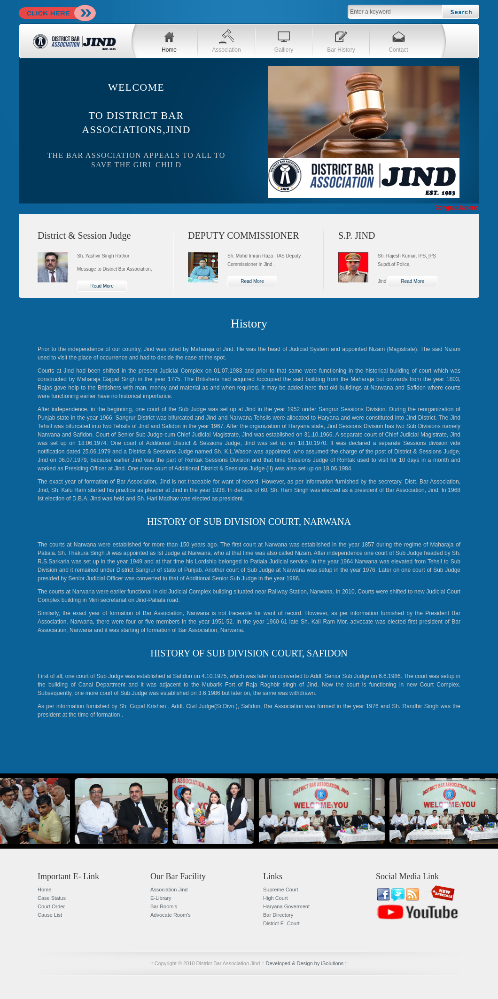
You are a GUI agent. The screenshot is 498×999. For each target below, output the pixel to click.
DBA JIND (75, 42)
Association (226, 50)
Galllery (284, 50)
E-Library (160, 898)
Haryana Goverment (286, 906)
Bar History (341, 50)
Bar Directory (278, 915)
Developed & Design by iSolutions (305, 963)
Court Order (51, 906)
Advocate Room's (170, 915)
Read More (101, 286)
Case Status (52, 898)
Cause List (50, 915)
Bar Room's (163, 906)
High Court (275, 898)
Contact (398, 50)
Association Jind (169, 889)
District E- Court (281, 923)
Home (169, 50)
